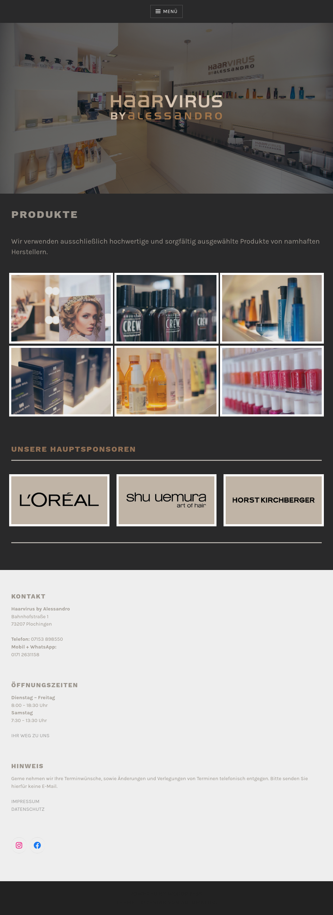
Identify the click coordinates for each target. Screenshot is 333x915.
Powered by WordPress (166, 893)
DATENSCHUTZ (28, 809)
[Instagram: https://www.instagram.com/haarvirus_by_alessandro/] (19, 845)
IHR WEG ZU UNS (30, 736)
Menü (170, 11)
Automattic (198, 902)
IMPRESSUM (25, 801)
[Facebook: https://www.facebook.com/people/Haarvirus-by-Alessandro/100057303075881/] (37, 845)
